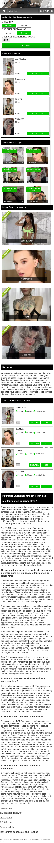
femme (24, 26)
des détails (37, 74)
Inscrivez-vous (46, 11)
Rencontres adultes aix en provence (19, 832)
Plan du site (20, 839)
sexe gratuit (6, 817)
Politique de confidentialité (43, 839)
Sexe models (7, 827)
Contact (2, 841)
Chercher (13, 11)
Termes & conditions (29, 839)
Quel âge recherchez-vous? (18, 37)
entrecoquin (6, 808)
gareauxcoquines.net (11, 812)
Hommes (9, 26)
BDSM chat (6, 822)
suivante (26, 45)
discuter (34, 422)
